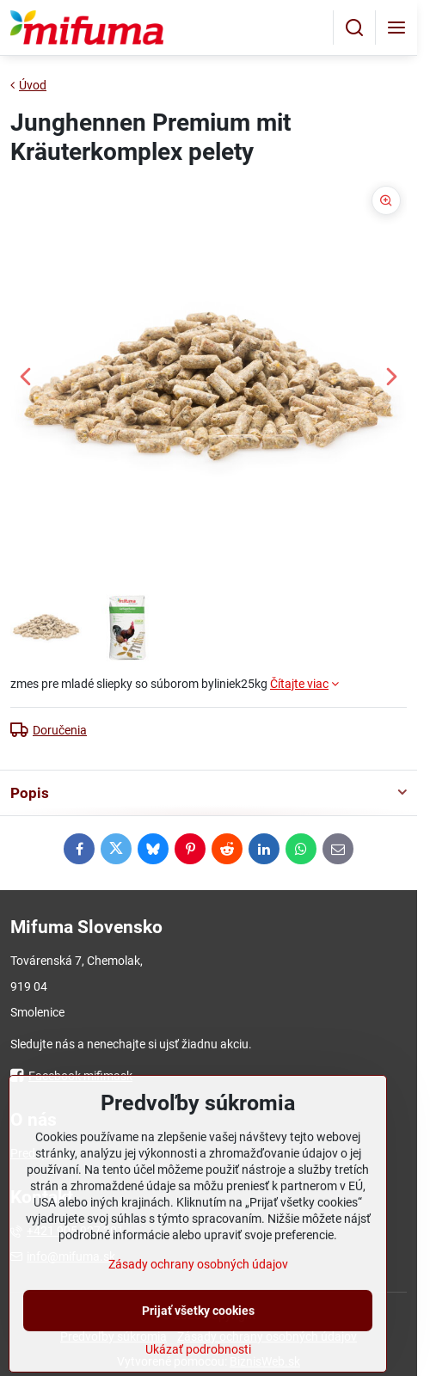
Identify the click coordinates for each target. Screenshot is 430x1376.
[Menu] (396, 27)
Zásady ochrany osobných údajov (198, 1310)
